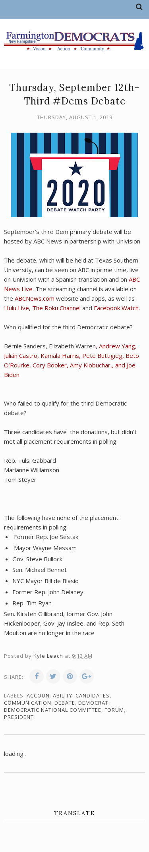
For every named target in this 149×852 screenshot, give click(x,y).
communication (27, 702)
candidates (92, 695)
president (19, 717)
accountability (49, 695)
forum (114, 709)
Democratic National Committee (52, 709)
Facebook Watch (116, 308)
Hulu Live (16, 308)
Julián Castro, (22, 355)
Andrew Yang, (118, 346)
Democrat (93, 702)
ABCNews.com (34, 298)
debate (64, 702)
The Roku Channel (56, 308)
